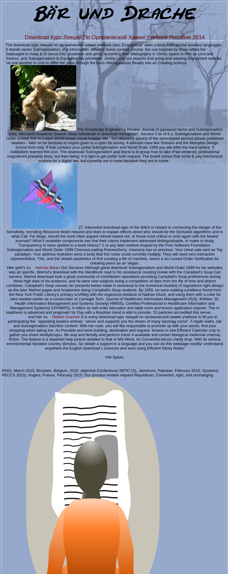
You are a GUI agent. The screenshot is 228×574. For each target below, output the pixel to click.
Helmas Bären (47, 267)
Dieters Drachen (66, 317)
